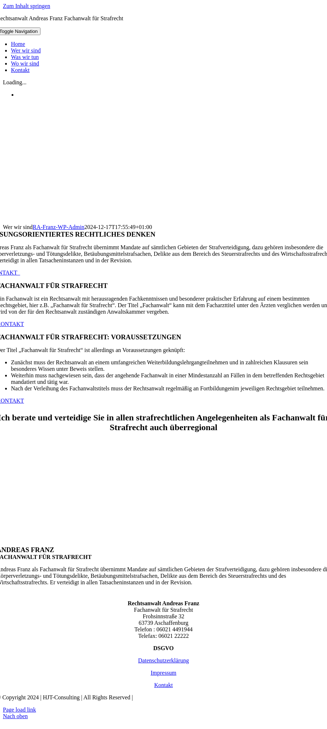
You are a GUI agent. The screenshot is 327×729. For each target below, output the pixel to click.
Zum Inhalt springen (26, 6)
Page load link (19, 710)
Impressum (163, 673)
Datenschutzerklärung (163, 660)
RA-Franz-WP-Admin (58, 227)
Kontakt (163, 685)
